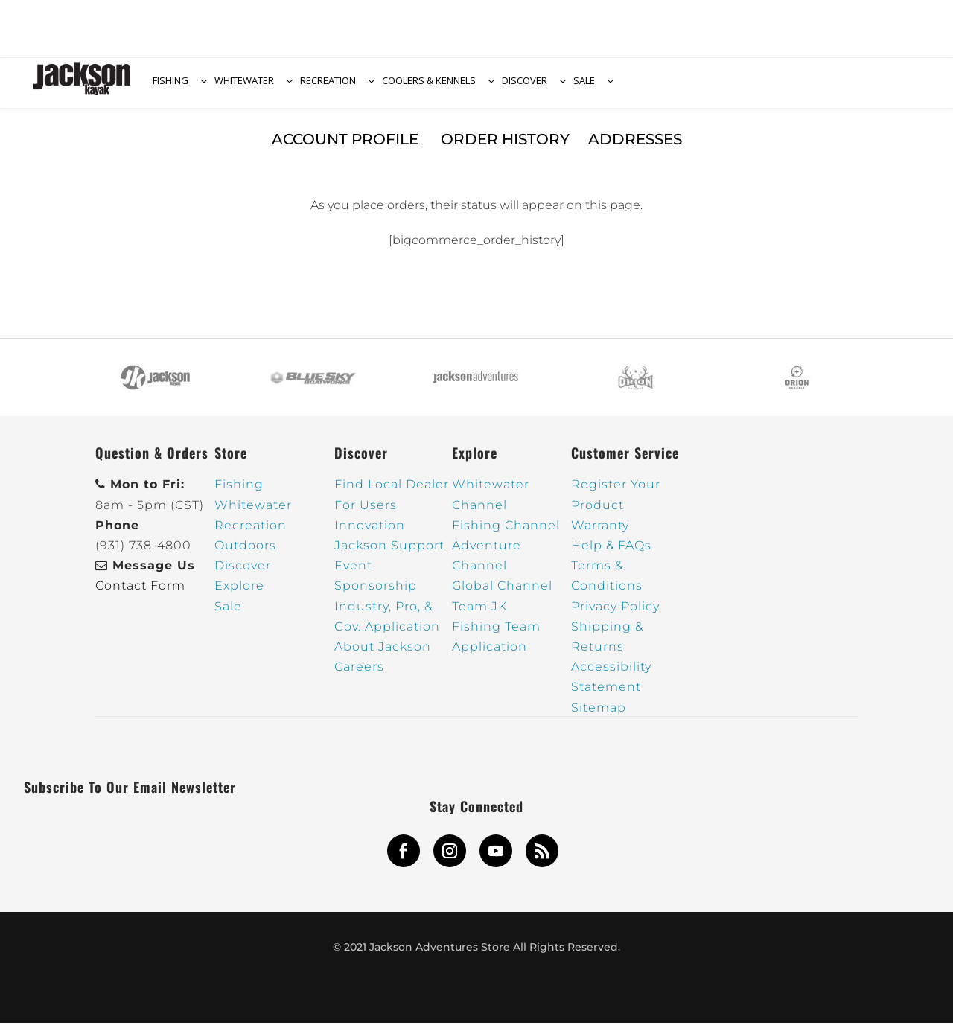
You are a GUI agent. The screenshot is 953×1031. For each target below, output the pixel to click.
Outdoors (245, 553)
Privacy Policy (615, 614)
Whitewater (253, 513)
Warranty (600, 533)
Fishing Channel (506, 533)
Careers (359, 675)
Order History (505, 147)
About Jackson (382, 655)
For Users (365, 513)
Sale (228, 614)
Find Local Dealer (391, 493)
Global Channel (502, 594)
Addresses (635, 147)
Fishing (239, 493)
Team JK (479, 614)
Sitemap (598, 716)
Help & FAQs (611, 553)
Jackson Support (389, 553)
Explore (239, 594)
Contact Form (140, 594)
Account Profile (347, 147)
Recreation (250, 533)
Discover (242, 574)
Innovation (369, 533)
